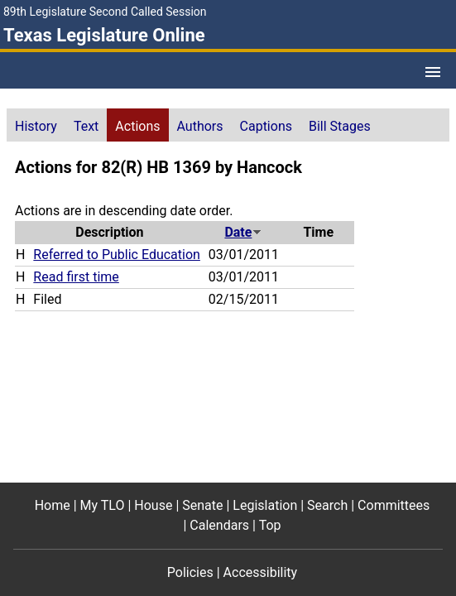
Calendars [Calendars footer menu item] (219, 525)
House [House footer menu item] (153, 505)
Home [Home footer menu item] (52, 505)
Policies (190, 572)
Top (270, 525)
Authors (200, 126)
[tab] (36, 125)
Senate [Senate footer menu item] (202, 505)
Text (86, 126)
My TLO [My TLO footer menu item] (102, 505)
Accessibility (260, 572)
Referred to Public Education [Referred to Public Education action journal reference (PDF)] (116, 254)
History (36, 126)
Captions (266, 126)
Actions (137, 126)
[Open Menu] (433, 72)
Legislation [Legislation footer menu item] (265, 505)
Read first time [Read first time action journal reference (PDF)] (75, 277)
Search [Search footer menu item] (327, 505)
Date (243, 232)
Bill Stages (340, 126)
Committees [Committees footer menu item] (394, 505)
